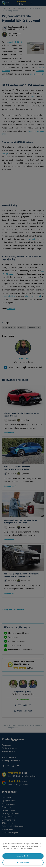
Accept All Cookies (23, 856)
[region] (23, 852)
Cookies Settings (23, 862)
